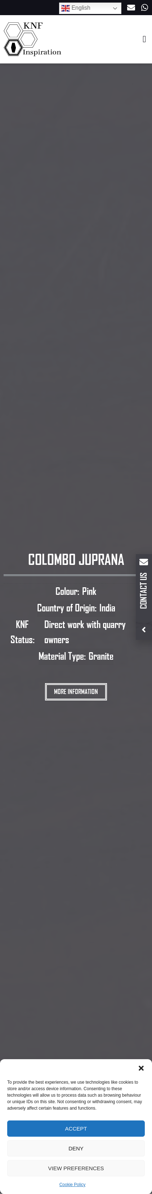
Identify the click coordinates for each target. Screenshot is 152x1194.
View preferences (76, 1168)
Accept (76, 1129)
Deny (76, 1148)
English (75, 8)
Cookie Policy (72, 1184)
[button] (141, 1068)
